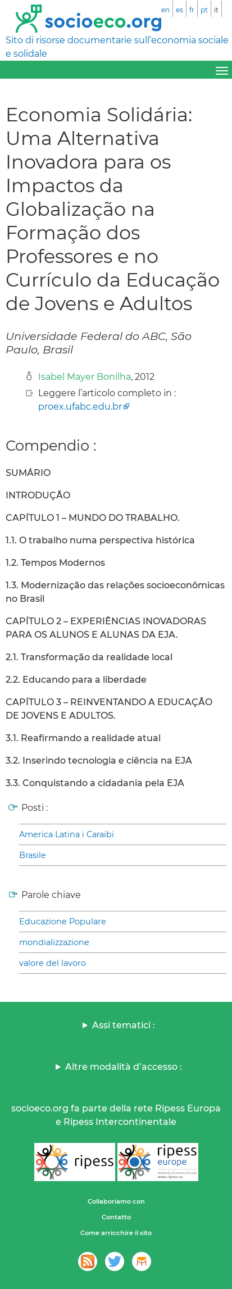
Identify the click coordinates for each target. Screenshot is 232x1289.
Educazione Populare (62, 921)
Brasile (32, 855)
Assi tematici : (123, 1025)
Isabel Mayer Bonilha (84, 376)
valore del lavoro (52, 963)
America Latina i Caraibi (66, 834)
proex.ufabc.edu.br (80, 406)
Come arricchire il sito (116, 1233)
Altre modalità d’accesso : (123, 1066)
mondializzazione (54, 942)
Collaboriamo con (116, 1201)
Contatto (116, 1217)
